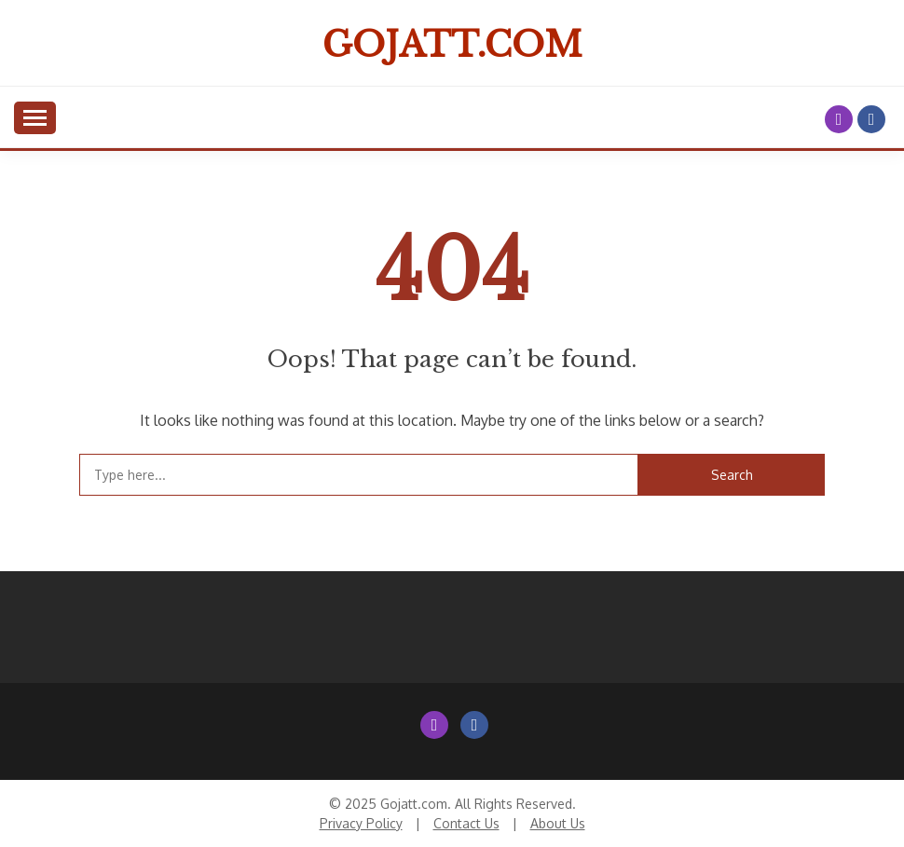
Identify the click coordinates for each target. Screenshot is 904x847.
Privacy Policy (361, 823)
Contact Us (466, 823)
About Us (557, 823)
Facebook (871, 119)
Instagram (839, 119)
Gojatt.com (452, 44)
